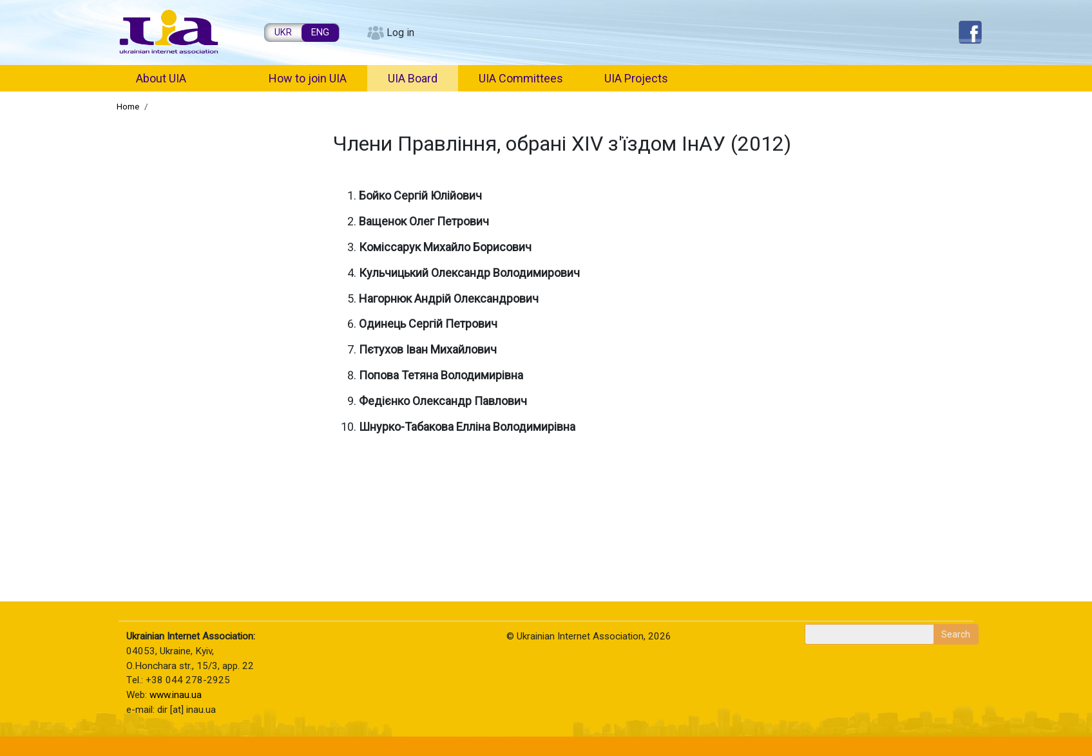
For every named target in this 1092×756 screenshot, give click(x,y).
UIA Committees (521, 78)
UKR (283, 32)
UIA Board (412, 78)
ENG (320, 32)
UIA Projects (636, 78)
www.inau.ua (175, 695)
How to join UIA (308, 78)
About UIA (161, 78)
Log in (400, 32)
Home (128, 106)
